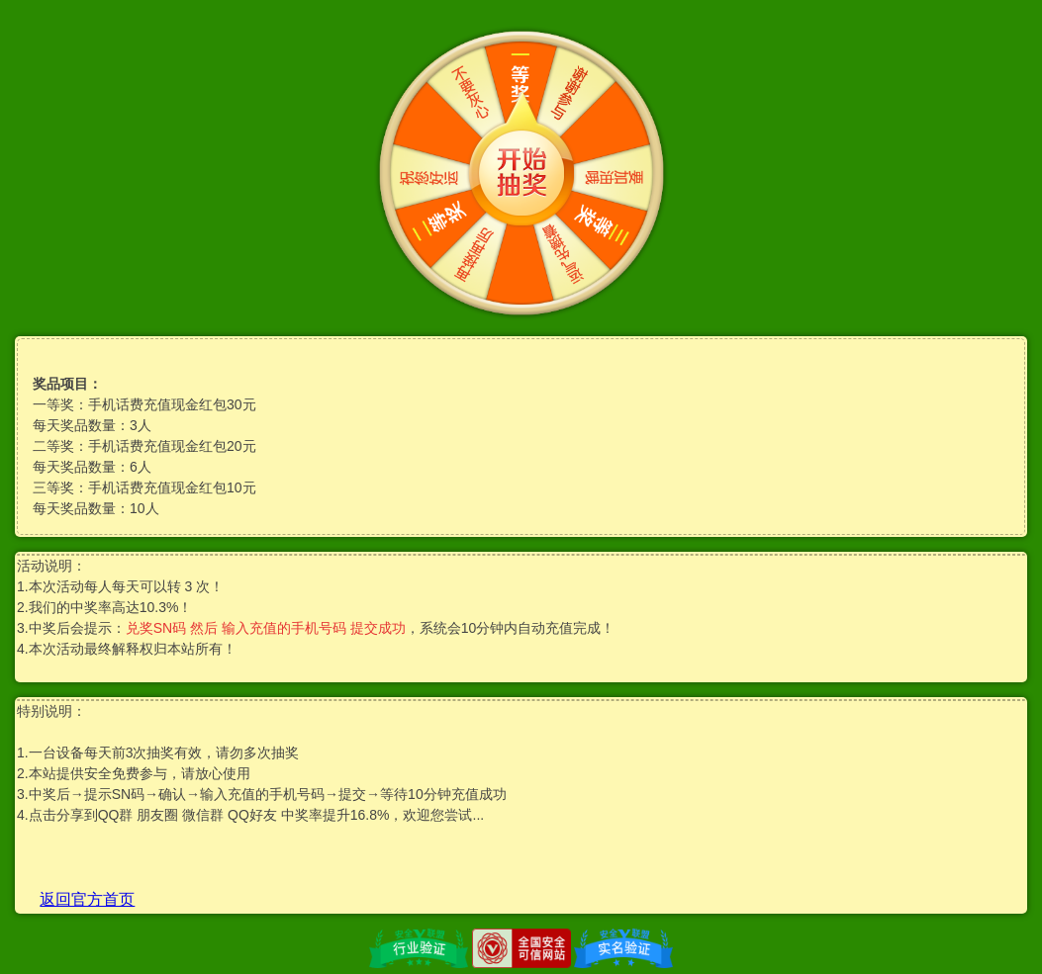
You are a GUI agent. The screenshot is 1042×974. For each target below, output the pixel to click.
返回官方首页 (87, 899)
